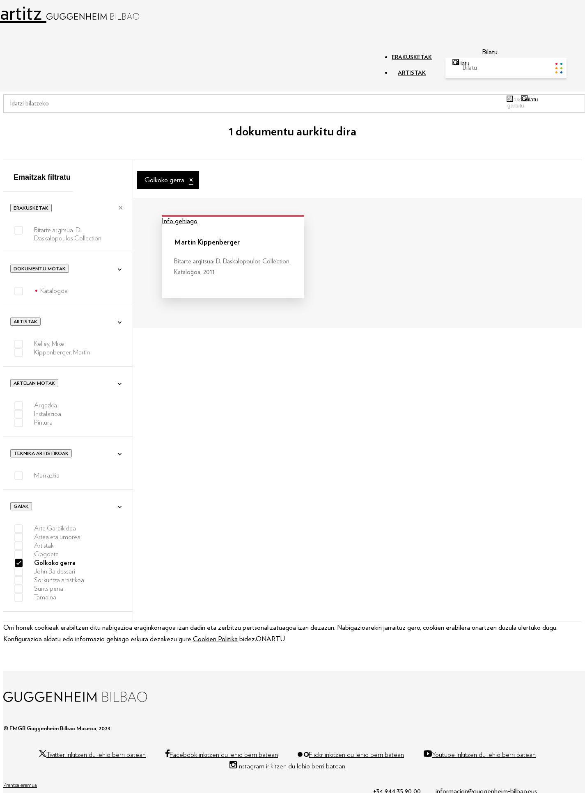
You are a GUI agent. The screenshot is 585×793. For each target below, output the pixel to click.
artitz (69, 13)
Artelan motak (34, 383)
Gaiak (21, 506)
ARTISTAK (412, 73)
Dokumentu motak (40, 268)
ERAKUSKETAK (412, 57)
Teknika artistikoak (41, 453)
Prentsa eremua (20, 785)
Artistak (25, 321)
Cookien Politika (215, 638)
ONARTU (270, 638)
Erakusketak (31, 208)
